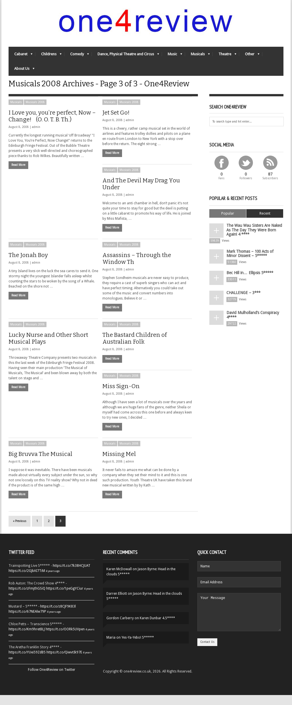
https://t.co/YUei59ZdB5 (27, 662)
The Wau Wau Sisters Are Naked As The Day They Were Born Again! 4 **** (253, 238)
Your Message (239, 625)
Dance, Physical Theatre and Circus (125, 58)
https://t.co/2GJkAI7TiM (27, 581)
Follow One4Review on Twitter (51, 680)
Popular (227, 223)
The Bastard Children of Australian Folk (134, 348)
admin (36, 136)
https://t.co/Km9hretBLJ (27, 639)
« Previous (19, 531)
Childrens (48, 58)
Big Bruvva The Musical (40, 464)
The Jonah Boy (28, 265)
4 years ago (53, 580)
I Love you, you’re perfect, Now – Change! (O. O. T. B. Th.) (52, 126)
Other (249, 58)
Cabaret (21, 58)
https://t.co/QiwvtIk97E (64, 662)
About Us (22, 73)
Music (172, 58)
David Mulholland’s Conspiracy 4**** (250, 319)
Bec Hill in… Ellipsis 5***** (247, 278)
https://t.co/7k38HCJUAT (71, 576)
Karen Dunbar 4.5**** (157, 628)
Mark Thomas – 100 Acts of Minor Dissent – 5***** (253, 260)
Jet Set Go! (115, 122)
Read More (18, 174)
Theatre (224, 58)
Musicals (197, 58)
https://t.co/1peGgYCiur (64, 598)
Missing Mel (119, 464)
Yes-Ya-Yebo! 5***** (137, 647)
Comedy (76, 58)
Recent (264, 223)
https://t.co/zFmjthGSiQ (27, 598)
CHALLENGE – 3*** (241, 298)
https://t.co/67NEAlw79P (27, 622)
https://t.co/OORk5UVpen (65, 639)
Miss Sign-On (121, 396)
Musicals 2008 (35, 112)
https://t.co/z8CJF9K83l (58, 616)
